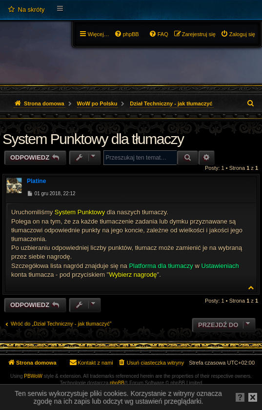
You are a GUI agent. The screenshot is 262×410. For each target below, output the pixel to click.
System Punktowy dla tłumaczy (92, 139)
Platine (36, 181)
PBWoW (33, 376)
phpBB (117, 383)
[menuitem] (26, 10)
